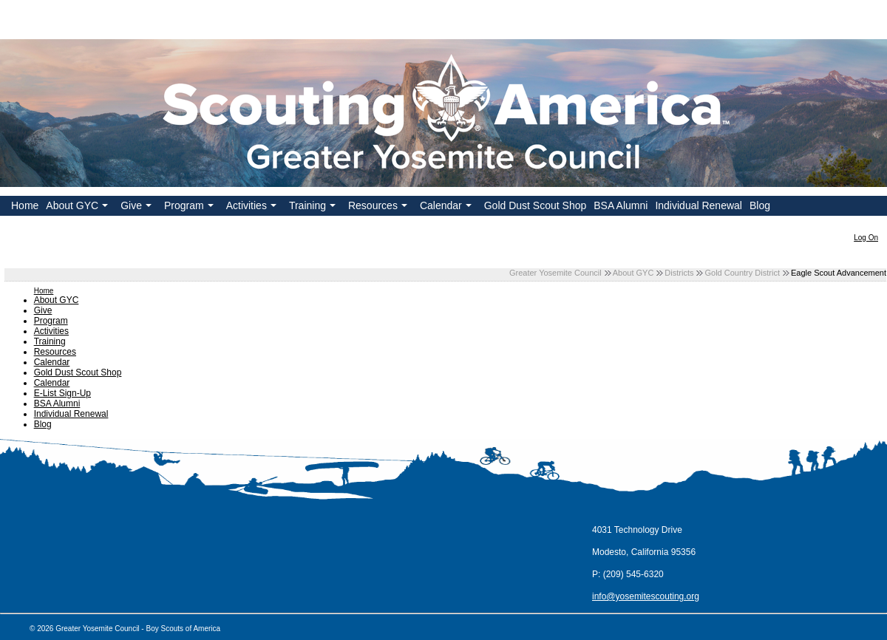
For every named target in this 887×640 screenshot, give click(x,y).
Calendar (447, 208)
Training (314, 208)
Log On (866, 238)
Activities (252, 208)
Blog (760, 205)
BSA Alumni (621, 205)
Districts (679, 272)
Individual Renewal (698, 205)
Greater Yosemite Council (555, 272)
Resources (379, 208)
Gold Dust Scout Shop (535, 205)
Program (190, 208)
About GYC (78, 208)
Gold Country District (741, 272)
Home (24, 205)
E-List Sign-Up (62, 393)
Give (137, 208)
